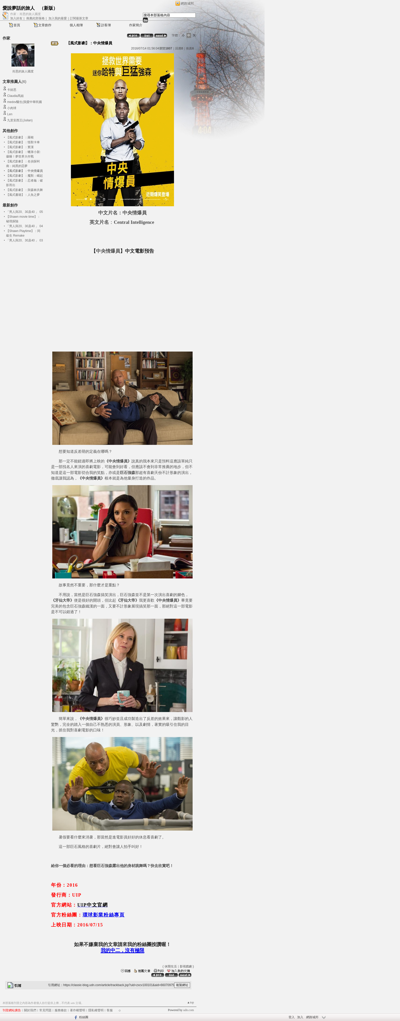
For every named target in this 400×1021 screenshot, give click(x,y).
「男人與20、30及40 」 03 (24, 240)
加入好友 (16, 18)
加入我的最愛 (57, 18)
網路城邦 (187, 3)
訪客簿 (106, 25)
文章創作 (45, 25)
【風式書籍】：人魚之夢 (23, 195)
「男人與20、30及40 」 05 (24, 212)
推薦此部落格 (35, 18)
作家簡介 (135, 25)
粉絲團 (83, 1017)
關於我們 (30, 1010)
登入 (292, 1017)
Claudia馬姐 (15, 96)
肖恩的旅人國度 (23, 71)
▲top (190, 1002)
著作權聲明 (77, 1010)
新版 (48, 8)
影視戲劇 (186, 966)
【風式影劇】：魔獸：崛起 (24, 175)
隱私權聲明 (96, 1010)
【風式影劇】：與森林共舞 (24, 190)
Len (9, 114)
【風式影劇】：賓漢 (20, 147)
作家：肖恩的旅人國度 (25, 14)
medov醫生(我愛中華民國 (24, 102)
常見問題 (45, 1010)
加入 (300, 1017)
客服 (110, 1010)
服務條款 (61, 1010)
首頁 (17, 25)
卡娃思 (11, 90)
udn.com (188, 1010)
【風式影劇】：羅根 (20, 137)
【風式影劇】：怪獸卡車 (23, 142)
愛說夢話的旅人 (19, 8)
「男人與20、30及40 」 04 (24, 226)
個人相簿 (76, 25)
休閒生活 (171, 966)
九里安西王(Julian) (19, 120)
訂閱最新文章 (79, 18)
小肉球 (11, 108)
